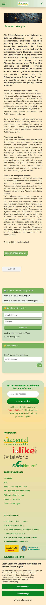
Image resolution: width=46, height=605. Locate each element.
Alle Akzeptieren (23, 587)
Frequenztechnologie (15, 253)
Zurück (11, 269)
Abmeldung (32, 413)
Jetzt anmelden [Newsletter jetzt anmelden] (23, 401)
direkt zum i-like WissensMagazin (17, 296)
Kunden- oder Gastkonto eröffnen (17, 333)
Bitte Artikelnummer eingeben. (16, 355)
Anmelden (23, 328)
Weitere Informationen (23, 600)
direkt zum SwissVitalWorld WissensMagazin (21, 301)
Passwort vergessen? (12, 337)
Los (39, 365)
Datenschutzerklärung (10, 582)
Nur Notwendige (23, 594)
